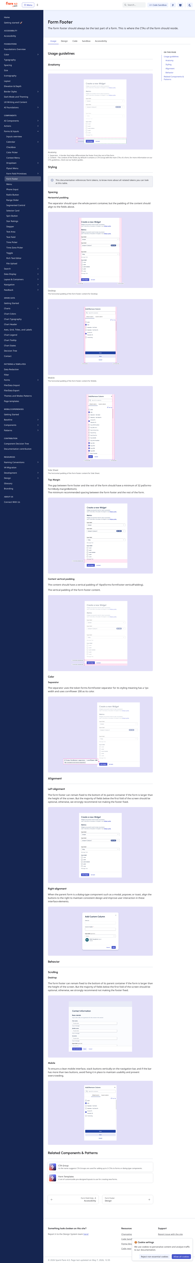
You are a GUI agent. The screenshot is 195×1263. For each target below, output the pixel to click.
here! (86, 1234)
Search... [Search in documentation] (130, 4)
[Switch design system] (37, 5)
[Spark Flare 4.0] (12, 5)
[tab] (53, 41)
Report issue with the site (170, 1234)
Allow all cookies (181, 1256)
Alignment (170, 68)
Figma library (127, 1243)
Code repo (126, 1248)
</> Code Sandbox (158, 5)
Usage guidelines (171, 56)
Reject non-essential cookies (154, 1256)
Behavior (169, 72)
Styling (168, 64)
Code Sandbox (128, 1239)
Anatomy (169, 60)
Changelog (126, 1234)
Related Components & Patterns (174, 78)
